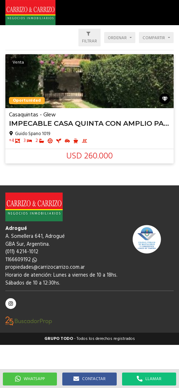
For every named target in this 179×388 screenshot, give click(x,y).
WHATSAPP (30, 379)
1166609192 (21, 260)
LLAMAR (149, 379)
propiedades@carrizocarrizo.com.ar (45, 267)
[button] (170, 12)
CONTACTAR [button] (89, 379)
